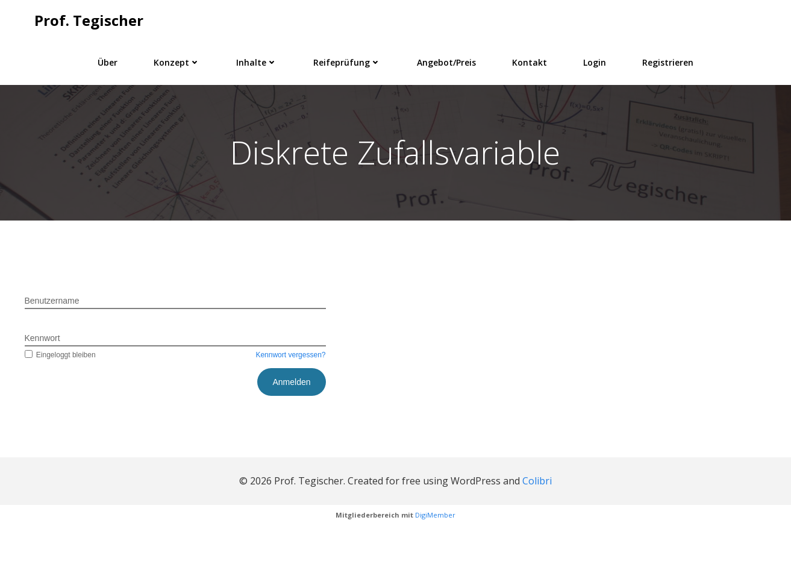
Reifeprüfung (347, 61)
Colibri (537, 527)
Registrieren (667, 61)
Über (107, 61)
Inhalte (256, 61)
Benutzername (52, 347)
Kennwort (42, 385)
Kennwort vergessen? (290, 402)
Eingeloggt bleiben (60, 402)
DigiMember (435, 561)
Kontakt (529, 61)
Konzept (177, 61)
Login (594, 61)
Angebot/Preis (446, 61)
